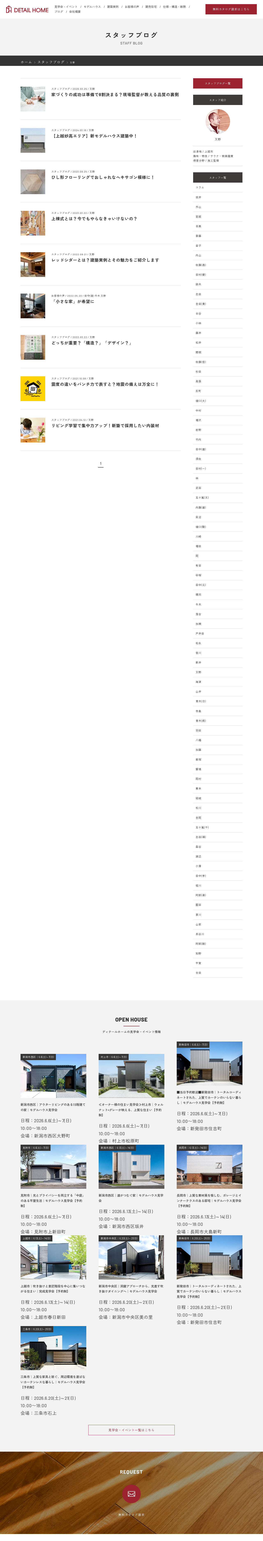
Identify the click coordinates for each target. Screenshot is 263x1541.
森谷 (198, 846)
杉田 (198, 371)
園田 (198, 904)
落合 (198, 614)
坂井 (198, 197)
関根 (198, 352)
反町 (198, 391)
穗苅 (198, 594)
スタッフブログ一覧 (218, 83)
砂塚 (198, 575)
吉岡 (198, 817)
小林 (198, 323)
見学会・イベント (65, 6)
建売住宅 (151, 6)
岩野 (198, 430)
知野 (198, 953)
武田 (198, 488)
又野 (198, 672)
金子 (198, 245)
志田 (198, 294)
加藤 (198, 749)
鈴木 (198, 284)
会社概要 (75, 11)
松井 (198, 342)
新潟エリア (92, 1532)
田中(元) (201, 585)
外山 (198, 207)
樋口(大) (201, 400)
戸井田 (200, 633)
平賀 (198, 963)
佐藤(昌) (201, 265)
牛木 (198, 604)
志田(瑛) (201, 837)
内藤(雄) (201, 507)
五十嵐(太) (202, 497)
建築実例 (113, 6)
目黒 (198, 226)
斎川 (198, 914)
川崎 (198, 536)
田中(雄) (201, 449)
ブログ (58, 11)
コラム (200, 187)
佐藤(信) (201, 362)
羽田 (198, 730)
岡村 (198, 778)
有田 (198, 565)
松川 (198, 808)
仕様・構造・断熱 (174, 6)
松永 (198, 643)
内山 (198, 255)
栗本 (198, 788)
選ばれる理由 (29, 1527)
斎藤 (198, 236)
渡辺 (198, 856)
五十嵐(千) (202, 827)
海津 (198, 682)
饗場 (198, 769)
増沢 (198, 420)
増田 (198, 546)
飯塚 (198, 759)
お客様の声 (132, 6)
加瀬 (198, 623)
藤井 (198, 333)
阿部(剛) (201, 943)
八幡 (198, 740)
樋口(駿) (201, 526)
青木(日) (201, 701)
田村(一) (201, 468)
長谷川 (200, 934)
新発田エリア (93, 1537)
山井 (198, 691)
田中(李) (201, 875)
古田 (198, 972)
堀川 (198, 885)
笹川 (198, 652)
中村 (198, 410)
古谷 (198, 313)
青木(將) (201, 720)
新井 (198, 662)
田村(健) (201, 274)
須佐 (198, 459)
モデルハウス (92, 6)
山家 (198, 924)
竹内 (198, 439)
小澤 (198, 866)
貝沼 (198, 517)
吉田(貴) (201, 304)
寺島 (198, 711)
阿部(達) (201, 895)
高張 (198, 381)
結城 (198, 798)
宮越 (198, 216)
